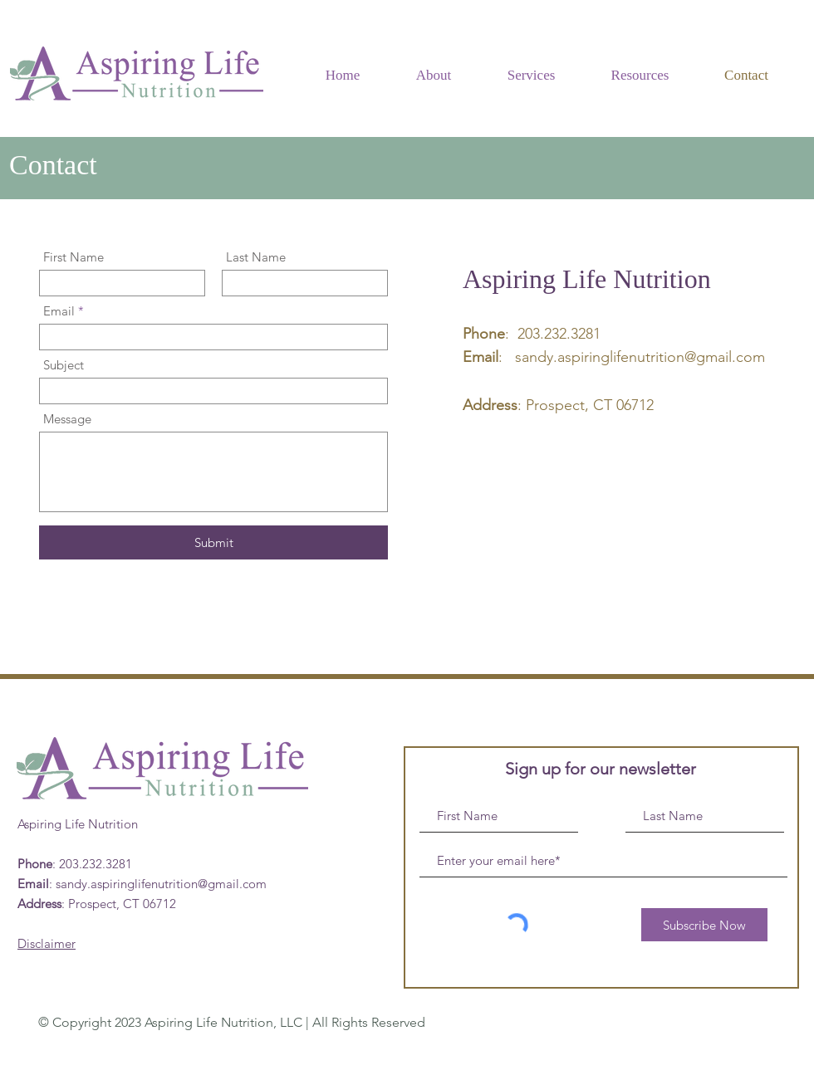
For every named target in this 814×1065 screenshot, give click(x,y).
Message (67, 419)
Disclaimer (46, 943)
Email (59, 311)
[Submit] (213, 542)
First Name (73, 257)
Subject (63, 365)
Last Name (256, 257)
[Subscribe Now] (704, 924)
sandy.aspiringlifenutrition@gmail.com (640, 357)
